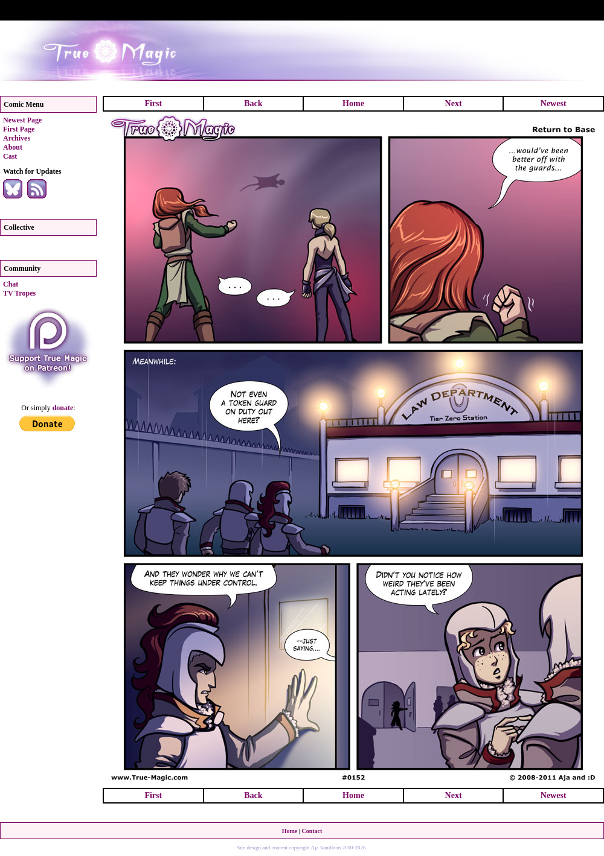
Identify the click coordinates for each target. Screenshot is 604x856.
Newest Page (22, 120)
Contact (311, 831)
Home (353, 103)
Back (253, 103)
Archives (16, 138)
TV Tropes (19, 293)
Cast (10, 156)
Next (453, 103)
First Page (18, 129)
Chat (10, 284)
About (12, 147)
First (153, 103)
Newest (554, 103)
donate (63, 408)
